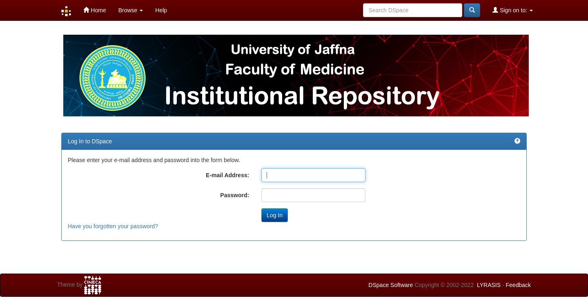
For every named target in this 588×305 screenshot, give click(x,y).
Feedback (518, 285)
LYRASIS (489, 285)
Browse (130, 10)
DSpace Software (390, 285)
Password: (234, 195)
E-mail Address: (227, 175)
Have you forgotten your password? (113, 226)
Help (161, 10)
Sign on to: (512, 10)
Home (94, 10)
